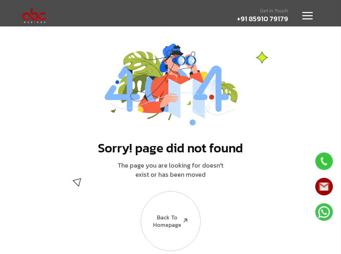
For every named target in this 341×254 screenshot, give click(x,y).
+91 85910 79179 (262, 18)
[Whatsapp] (324, 161)
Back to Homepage (165, 210)
